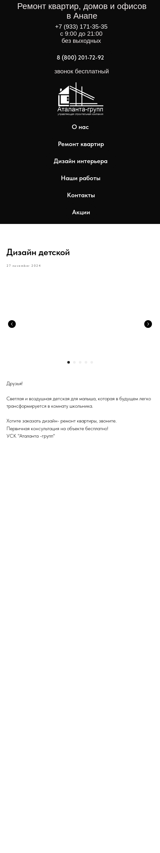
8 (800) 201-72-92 (80, 57)
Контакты (81, 195)
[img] (78, 102)
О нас (80, 127)
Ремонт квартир (81, 144)
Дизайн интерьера (81, 161)
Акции (81, 212)
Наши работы (80, 178)
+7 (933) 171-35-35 (81, 26)
